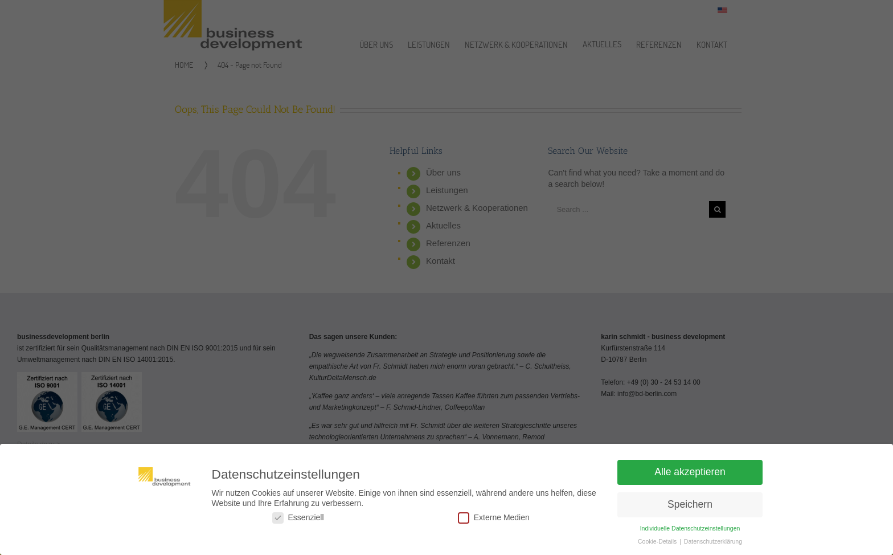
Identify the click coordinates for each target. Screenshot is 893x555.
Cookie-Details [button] (658, 544)
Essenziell (298, 521)
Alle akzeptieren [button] (690, 475)
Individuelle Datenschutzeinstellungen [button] (690, 531)
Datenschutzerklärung (713, 544)
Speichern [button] (689, 507)
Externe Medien (494, 521)
